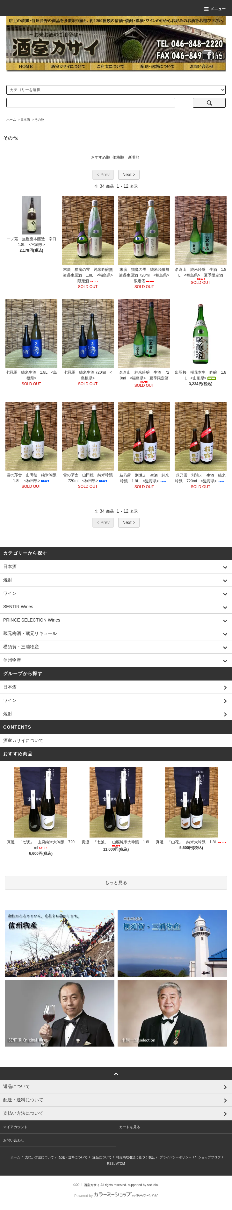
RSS (110, 1163)
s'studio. (153, 1185)
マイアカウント (15, 1127)
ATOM (120, 1163)
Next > (128, 174)
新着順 (134, 157)
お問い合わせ (13, 1140)
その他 (39, 119)
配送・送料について (73, 1157)
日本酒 (25, 119)
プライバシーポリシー (176, 1157)
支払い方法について (39, 1157)
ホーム (11, 119)
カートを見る (129, 1127)
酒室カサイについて (23, 740)
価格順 (118, 157)
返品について (102, 1157)
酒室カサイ (92, 1185)
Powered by (116, 1196)
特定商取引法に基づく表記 (135, 1157)
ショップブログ (209, 1157)
